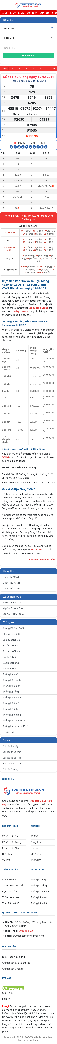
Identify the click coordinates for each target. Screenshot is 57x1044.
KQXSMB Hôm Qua (13, 602)
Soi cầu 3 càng (10, 769)
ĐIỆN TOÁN (31, 13)
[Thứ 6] (39, 68)
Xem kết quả (28, 55)
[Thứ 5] (32, 68)
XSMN (21, 13)
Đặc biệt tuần (10, 657)
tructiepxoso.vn (19, 311)
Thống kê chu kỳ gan (14, 720)
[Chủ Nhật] (53, 68)
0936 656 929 (26, 930)
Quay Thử (8, 571)
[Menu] (3, 5)
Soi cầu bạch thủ (12, 763)
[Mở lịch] (52, 28)
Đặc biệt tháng (11, 662)
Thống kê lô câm (12, 697)
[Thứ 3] (18, 68)
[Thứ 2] (11, 68)
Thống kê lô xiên (12, 714)
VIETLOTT (44, 13)
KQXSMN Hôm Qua (13, 614)
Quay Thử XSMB (11, 577)
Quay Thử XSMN (12, 588)
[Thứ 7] (46, 68)
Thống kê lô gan (11, 686)
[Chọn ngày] (28, 28)
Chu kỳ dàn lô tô (11, 634)
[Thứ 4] (25, 68)
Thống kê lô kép (11, 709)
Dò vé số (8, 19)
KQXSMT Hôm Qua (13, 608)
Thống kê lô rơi (11, 703)
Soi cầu (7, 740)
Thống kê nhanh (12, 680)
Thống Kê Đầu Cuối (13, 628)
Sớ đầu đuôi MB (11, 639)
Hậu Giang (17, 80)
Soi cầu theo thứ (12, 752)
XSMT (13, 13)
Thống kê (8, 622)
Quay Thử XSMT (11, 582)
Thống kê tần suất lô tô (15, 726)
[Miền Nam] (4, 68)
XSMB (5, 13)
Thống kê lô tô (11, 674)
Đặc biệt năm (10, 668)
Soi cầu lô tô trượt (12, 757)
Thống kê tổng (11, 691)
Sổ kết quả (8, 732)
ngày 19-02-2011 (36, 80)
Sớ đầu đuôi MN (11, 651)
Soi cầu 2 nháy (11, 746)
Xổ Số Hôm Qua (12, 596)
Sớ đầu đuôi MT (11, 645)
